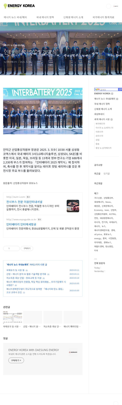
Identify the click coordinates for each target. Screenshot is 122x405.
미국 (96, 250)
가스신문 (98, 197)
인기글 (107, 173)
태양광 (97, 205)
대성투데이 (99, 114)
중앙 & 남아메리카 (103, 147)
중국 (105, 238)
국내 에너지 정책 (45, 17)
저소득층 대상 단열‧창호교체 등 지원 (23, 277)
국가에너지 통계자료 (103, 17)
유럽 (97, 139)
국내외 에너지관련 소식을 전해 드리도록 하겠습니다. (32, 354)
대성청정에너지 (106, 218)
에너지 (97, 226)
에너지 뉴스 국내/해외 (15, 17)
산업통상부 (108, 197)
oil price (98, 234)
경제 (113, 230)
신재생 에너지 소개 (73, 17)
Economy (98, 209)
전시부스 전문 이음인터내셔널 (24, 202)
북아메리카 (100, 123)
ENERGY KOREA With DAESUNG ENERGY (33, 350)
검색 (108, 6)
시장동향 (112, 238)
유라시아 (99, 135)
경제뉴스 (107, 242)
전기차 (104, 222)
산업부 (113, 209)
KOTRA (112, 214)
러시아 (97, 222)
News (108, 201)
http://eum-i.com (15, 197)
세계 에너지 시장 (103, 119)
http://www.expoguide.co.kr (21, 219)
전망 (96, 218)
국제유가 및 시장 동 (15, 270)
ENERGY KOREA (103, 93)
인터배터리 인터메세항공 (21, 224)
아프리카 (99, 131)
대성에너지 (99, 201)
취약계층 (98, 242)
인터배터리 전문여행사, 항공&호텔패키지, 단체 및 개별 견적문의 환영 (42, 228)
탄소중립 (109, 246)
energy (97, 238)
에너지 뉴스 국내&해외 (17, 264)
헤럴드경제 (99, 246)
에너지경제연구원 (101, 230)
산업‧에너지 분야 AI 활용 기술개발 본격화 (26, 274)
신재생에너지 (107, 205)
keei (107, 209)
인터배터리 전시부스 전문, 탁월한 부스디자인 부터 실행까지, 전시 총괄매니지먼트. (32, 207)
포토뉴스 (107, 234)
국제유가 (113, 222)
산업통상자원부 (100, 214)
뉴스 (103, 226)
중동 (97, 143)
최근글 (97, 173)
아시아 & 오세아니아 (104, 127)
